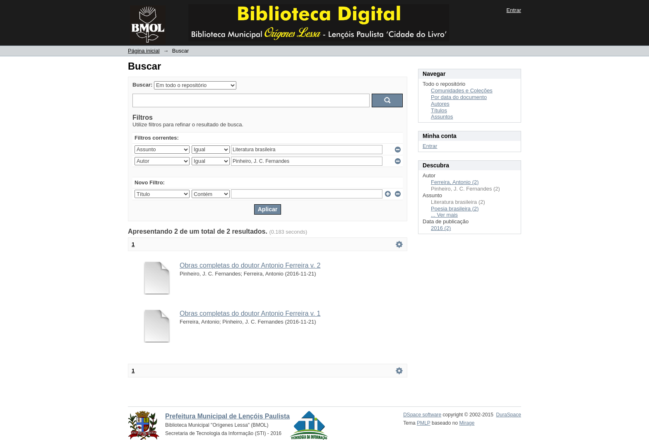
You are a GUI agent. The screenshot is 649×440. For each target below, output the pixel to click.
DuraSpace (508, 415)
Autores (440, 104)
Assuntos (442, 117)
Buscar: (142, 85)
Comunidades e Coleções (462, 90)
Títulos (439, 110)
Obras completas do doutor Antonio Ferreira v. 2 (250, 265)
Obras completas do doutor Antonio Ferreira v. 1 (250, 313)
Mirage (467, 423)
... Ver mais (444, 215)
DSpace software (422, 415)
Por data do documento (459, 97)
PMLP (423, 423)
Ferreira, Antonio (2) (455, 182)
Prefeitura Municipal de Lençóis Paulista (227, 416)
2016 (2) (441, 228)
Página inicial (144, 51)
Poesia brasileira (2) (455, 208)
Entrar (514, 10)
